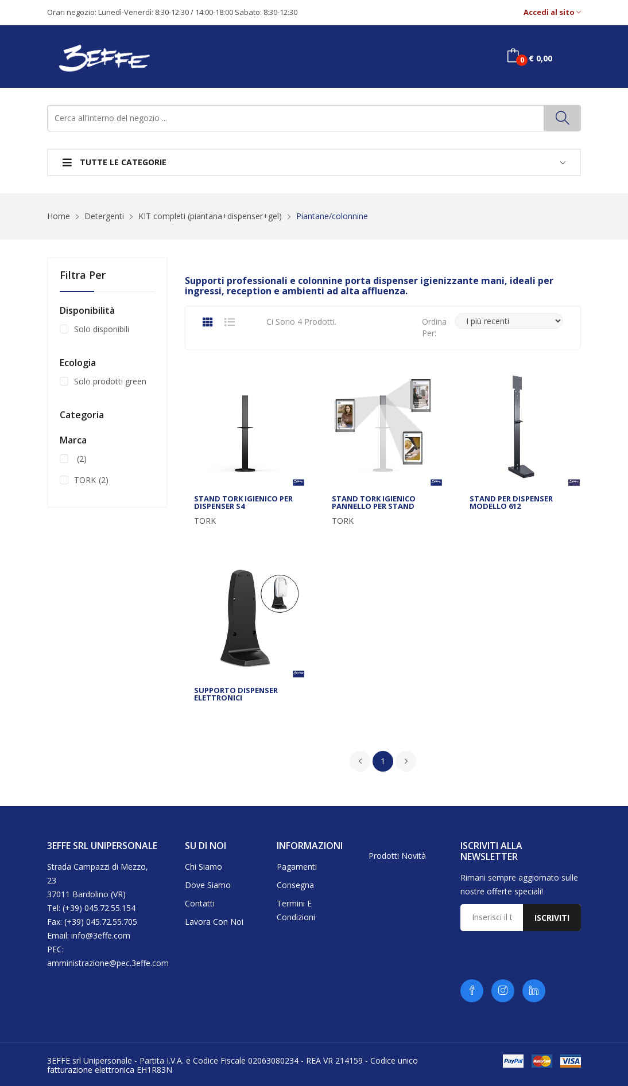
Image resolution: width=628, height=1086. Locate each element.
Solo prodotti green (110, 381)
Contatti (200, 903)
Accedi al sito (552, 12)
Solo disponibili (101, 329)
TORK (205, 521)
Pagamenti (297, 866)
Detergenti (104, 216)
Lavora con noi (214, 921)
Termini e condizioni (296, 910)
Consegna (295, 884)
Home (58, 216)
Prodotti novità (397, 855)
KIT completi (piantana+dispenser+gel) (210, 216)
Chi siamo (203, 866)
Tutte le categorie (114, 162)
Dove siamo (208, 884)
